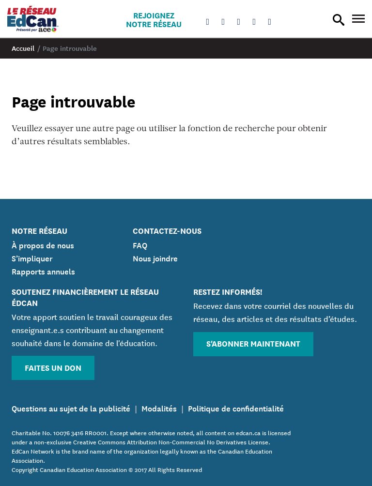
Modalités (159, 407)
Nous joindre (155, 257)
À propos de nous (43, 244)
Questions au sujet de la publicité (71, 407)
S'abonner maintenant (253, 343)
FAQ (140, 244)
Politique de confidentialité (236, 407)
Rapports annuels (43, 270)
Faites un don (53, 367)
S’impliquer (32, 257)
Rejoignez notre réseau (154, 19)
